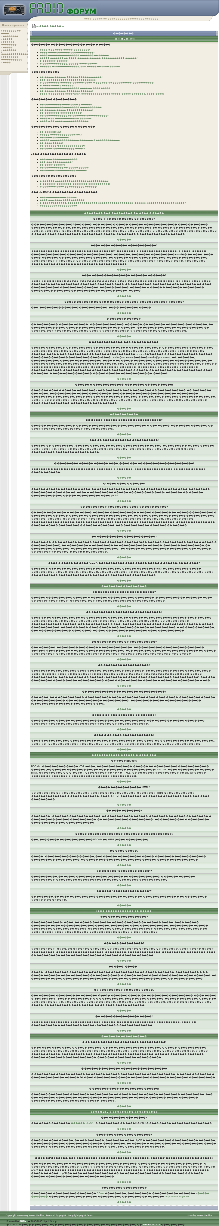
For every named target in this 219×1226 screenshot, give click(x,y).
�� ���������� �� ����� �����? (64, 168)
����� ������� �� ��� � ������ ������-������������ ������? (89, 58)
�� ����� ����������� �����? (63, 170)
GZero (100, 1193)
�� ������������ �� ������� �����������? (74, 116)
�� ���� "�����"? (52, 165)
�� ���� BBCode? (50, 132)
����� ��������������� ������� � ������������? (80, 140)
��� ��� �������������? (59, 159)
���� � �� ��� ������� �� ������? (66, 118)
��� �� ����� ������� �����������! (68, 80)
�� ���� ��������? (54, 137)
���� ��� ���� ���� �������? (63, 200)
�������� (10, 36)
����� (7, 39)
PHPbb (23, 1221)
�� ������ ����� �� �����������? (66, 110)
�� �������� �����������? (61, 113)
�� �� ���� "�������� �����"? (62, 146)
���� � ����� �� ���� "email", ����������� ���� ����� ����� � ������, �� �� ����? (102, 94)
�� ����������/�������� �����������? (71, 107)
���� (6, 62)
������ (124, 239)
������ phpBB (82, 1123)
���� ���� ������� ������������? (67, 53)
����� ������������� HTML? (61, 135)
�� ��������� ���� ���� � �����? (66, 105)
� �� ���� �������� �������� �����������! (74, 181)
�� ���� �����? (51, 143)
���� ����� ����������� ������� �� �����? (74, 55)
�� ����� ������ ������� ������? (66, 91)
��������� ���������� (58, 206)
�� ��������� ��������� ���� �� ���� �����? (76, 88)
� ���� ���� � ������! (57, 86)
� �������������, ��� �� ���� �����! (69, 64)
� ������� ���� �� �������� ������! (68, 187)
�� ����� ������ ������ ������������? (71, 77)
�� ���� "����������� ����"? (62, 149)
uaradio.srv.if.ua (151, 1224)
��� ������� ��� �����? (58, 197)
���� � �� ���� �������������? (64, 121)
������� (9, 50)
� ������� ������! (54, 61)
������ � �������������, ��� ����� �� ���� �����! (80, 66)
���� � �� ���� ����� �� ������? (65, 50)
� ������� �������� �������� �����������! (75, 184)
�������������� (14, 54)
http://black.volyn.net (177, 1196)
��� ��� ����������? (56, 162)
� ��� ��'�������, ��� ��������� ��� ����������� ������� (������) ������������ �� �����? (113, 203)
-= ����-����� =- (50, 26)
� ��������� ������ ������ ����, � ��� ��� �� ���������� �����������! (97, 83)
